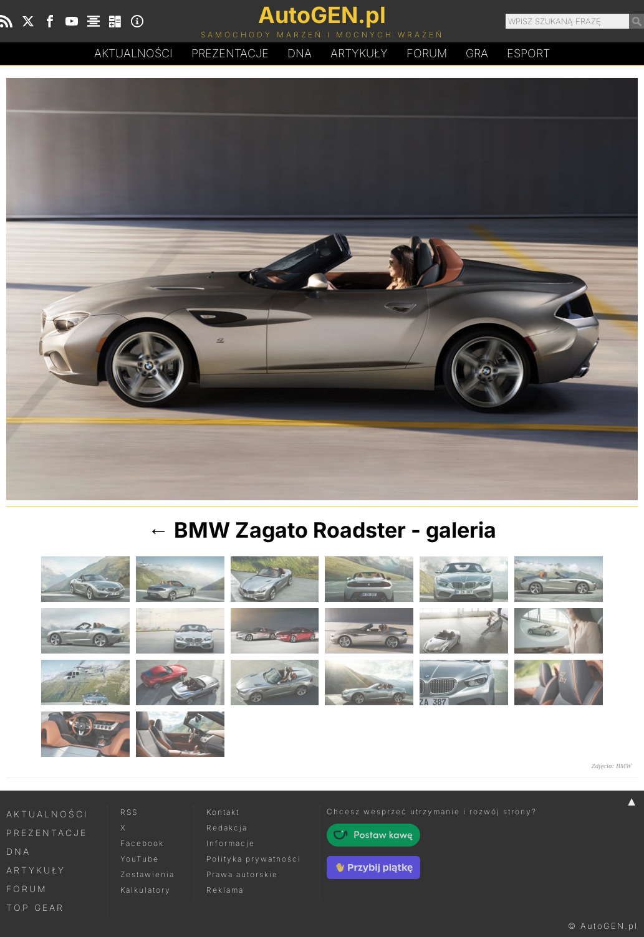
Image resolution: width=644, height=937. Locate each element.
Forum (426, 53)
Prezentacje (230, 53)
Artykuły (359, 53)
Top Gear (35, 907)
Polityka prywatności (253, 858)
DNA (18, 851)
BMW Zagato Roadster (290, 530)
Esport (528, 53)
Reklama (225, 890)
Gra (477, 53)
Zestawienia (147, 874)
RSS (129, 812)
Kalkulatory (145, 890)
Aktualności (133, 53)
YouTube (139, 858)
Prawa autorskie (242, 874)
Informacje (230, 843)
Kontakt (222, 812)
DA (299, 53)
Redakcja (227, 827)
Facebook (142, 843)
